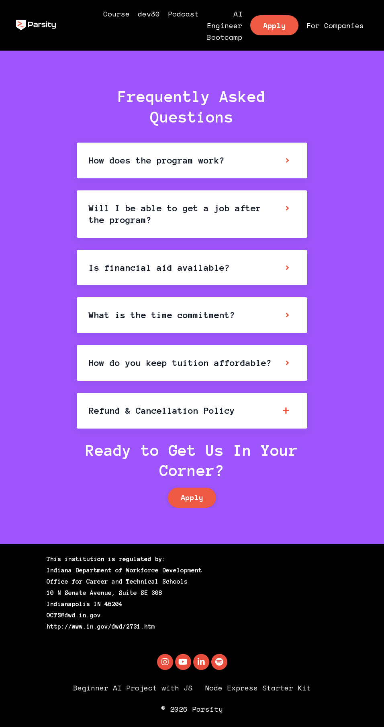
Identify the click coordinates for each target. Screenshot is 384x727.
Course (116, 13)
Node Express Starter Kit (258, 687)
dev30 (149, 13)
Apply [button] (274, 25)
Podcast (183, 13)
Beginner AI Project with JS (132, 687)
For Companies (335, 25)
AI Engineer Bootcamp (224, 25)
